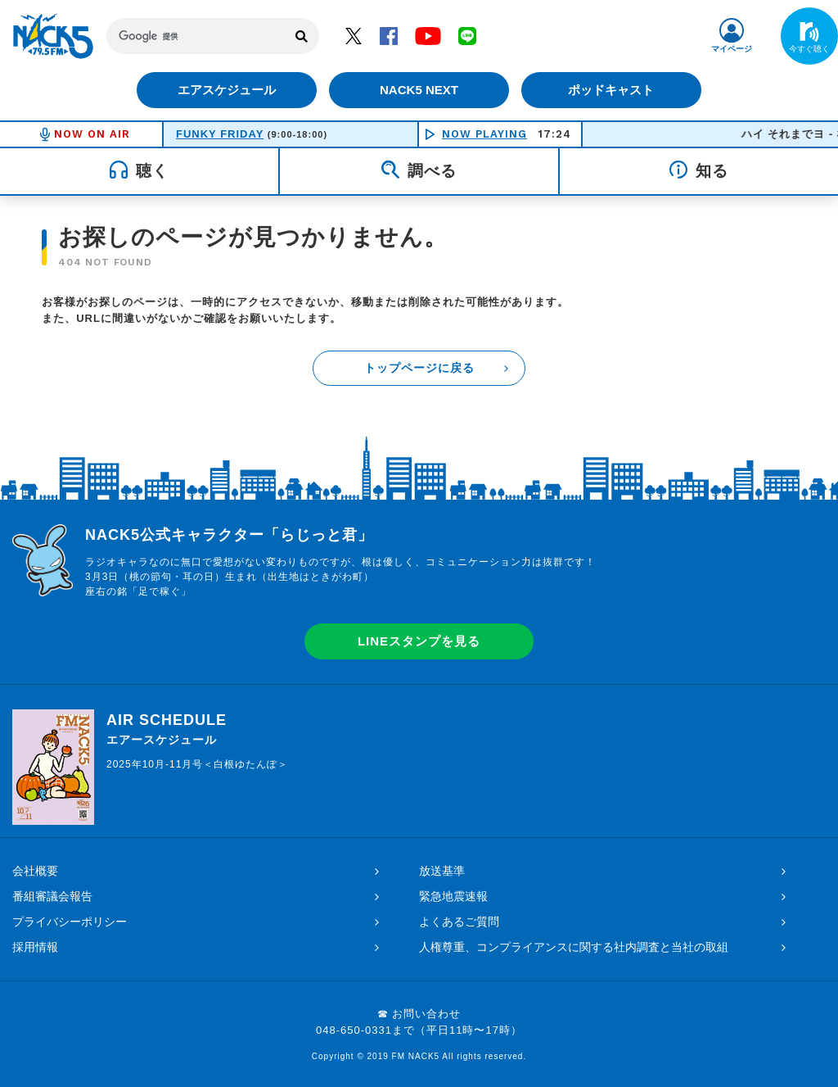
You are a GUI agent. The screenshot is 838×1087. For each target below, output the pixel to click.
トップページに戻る (419, 367)
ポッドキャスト (612, 90)
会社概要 (35, 870)
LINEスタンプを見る (419, 641)
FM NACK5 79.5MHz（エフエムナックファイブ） (53, 36)
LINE (467, 35)
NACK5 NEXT (419, 90)
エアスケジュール (227, 90)
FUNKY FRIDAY (220, 134)
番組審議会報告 (52, 896)
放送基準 (442, 870)
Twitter (353, 35)
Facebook (389, 35)
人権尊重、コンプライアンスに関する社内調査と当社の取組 (573, 946)
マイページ (731, 48)
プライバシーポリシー (69, 921)
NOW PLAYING (484, 134)
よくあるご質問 (459, 921)
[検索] (196, 36)
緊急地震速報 (453, 896)
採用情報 (35, 946)
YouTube (428, 35)
